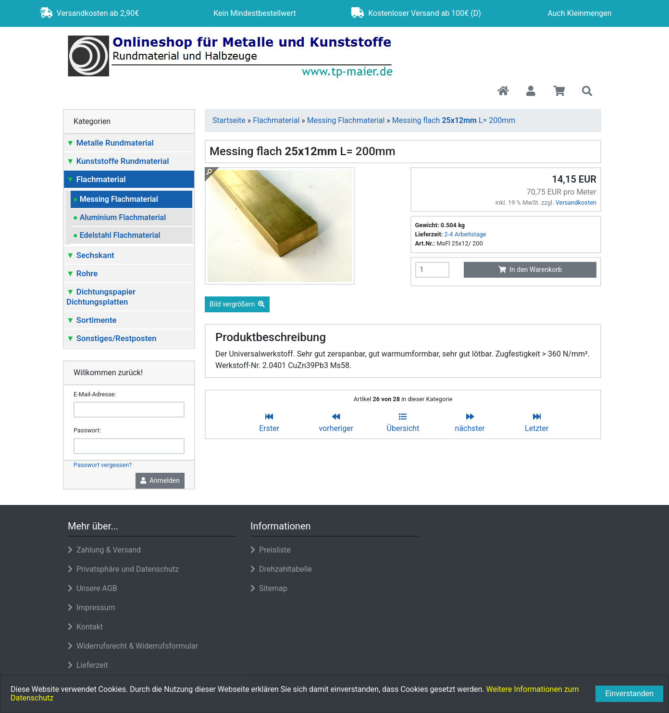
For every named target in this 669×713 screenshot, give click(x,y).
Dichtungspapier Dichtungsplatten (101, 296)
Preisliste (270, 549)
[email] (129, 410)
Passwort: (87, 430)
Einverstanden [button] (629, 693)
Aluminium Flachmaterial (119, 217)
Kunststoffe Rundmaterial (117, 161)
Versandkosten (576, 202)
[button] (531, 91)
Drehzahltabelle (281, 569)
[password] (129, 446)
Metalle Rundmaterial (110, 143)
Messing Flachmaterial (115, 199)
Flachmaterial (96, 179)
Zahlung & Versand (104, 549)
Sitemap (268, 588)
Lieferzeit (88, 665)
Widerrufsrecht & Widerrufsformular (133, 646)
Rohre (82, 273)
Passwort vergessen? (103, 464)
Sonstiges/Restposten (111, 338)
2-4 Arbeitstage (465, 234)
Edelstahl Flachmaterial (117, 235)
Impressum (91, 607)
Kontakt (85, 626)
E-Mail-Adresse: (95, 394)
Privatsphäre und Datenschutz (123, 569)
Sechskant (90, 255)
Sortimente (91, 320)
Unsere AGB (92, 588)
